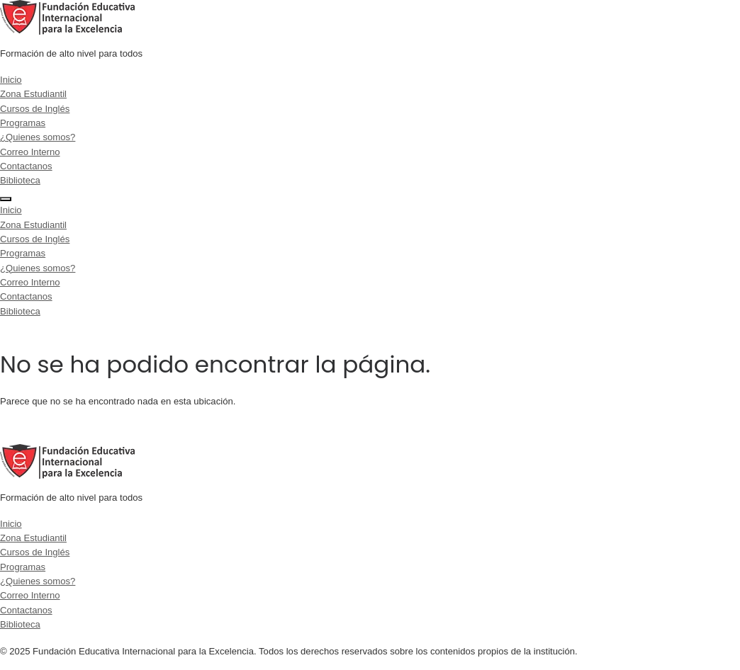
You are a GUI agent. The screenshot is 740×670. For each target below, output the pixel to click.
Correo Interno (30, 152)
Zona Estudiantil (33, 94)
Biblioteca (20, 180)
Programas (22, 123)
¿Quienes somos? (37, 137)
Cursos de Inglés (34, 108)
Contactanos (26, 166)
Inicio (11, 79)
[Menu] (5, 199)
